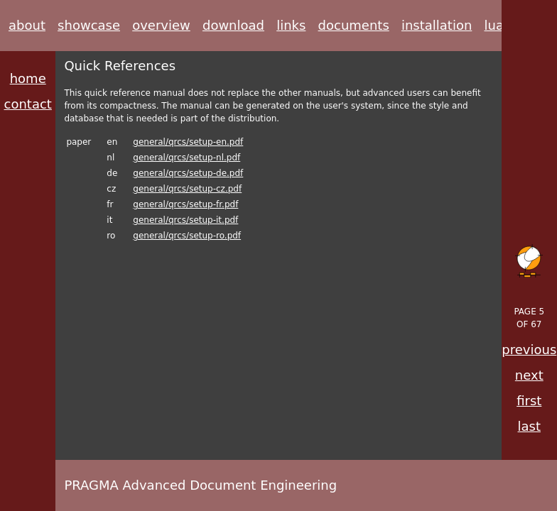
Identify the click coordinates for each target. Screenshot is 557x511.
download (233, 25)
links (290, 25)
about (27, 25)
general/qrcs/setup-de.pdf (188, 173)
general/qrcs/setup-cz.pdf (187, 189)
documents (353, 25)
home (28, 78)
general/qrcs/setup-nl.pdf (186, 158)
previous (529, 349)
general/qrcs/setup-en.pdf (188, 142)
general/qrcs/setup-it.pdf (185, 220)
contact (28, 104)
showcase (89, 25)
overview (161, 25)
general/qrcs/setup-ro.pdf (187, 236)
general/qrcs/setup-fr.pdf (185, 204)
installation (436, 25)
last (529, 426)
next (529, 375)
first (529, 400)
